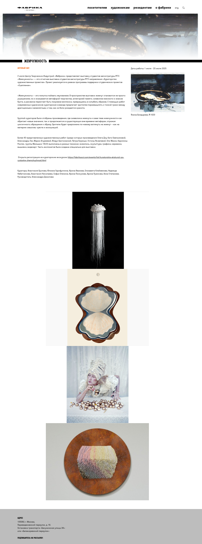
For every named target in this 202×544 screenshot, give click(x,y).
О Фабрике (163, 7)
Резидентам (142, 7)
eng (177, 7)
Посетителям (97, 7)
